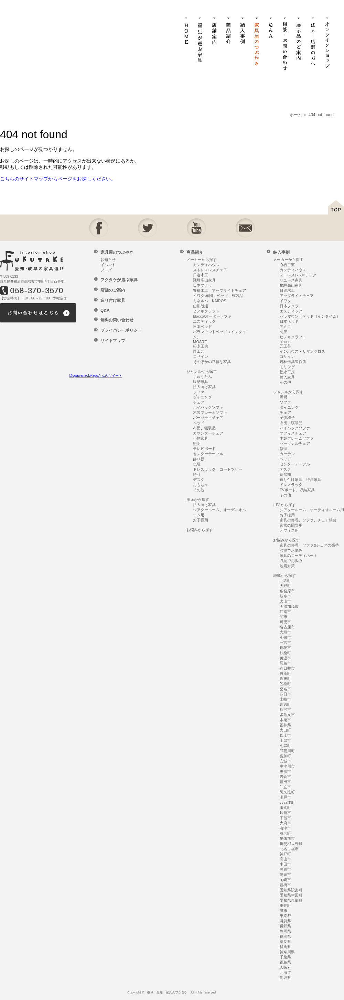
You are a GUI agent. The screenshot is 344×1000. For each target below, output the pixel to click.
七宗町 (285, 746)
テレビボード (204, 449)
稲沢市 (285, 709)
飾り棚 (198, 459)
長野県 (285, 926)
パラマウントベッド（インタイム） (310, 316)
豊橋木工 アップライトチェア (219, 290)
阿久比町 (287, 792)
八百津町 (287, 802)
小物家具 (200, 438)
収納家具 (200, 382)
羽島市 (285, 663)
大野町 (285, 586)
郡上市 (285, 735)
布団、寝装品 (204, 428)
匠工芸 (198, 351)
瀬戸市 (285, 797)
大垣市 (285, 632)
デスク (198, 479)
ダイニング (202, 397)
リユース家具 (291, 280)
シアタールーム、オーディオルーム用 (312, 510)
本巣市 (285, 720)
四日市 (285, 694)
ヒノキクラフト (206, 311)
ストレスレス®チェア (298, 275)
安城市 (285, 761)
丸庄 (283, 332)
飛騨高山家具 (204, 280)
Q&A (105, 310)
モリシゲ (287, 367)
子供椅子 (287, 418)
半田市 (285, 864)
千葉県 (285, 957)
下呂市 (285, 818)
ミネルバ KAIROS (209, 301)
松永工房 (200, 346)
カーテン (287, 454)
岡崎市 (285, 880)
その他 (198, 490)
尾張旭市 (287, 838)
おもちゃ (200, 485)
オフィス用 (289, 530)
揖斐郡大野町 (291, 844)
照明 (197, 443)
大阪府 (285, 967)
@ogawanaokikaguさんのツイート (95, 375)
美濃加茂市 (289, 606)
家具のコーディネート (299, 555)
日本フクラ (202, 285)
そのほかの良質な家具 (212, 362)
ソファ (198, 392)
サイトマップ (112, 340)
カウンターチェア (208, 433)
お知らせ (108, 259)
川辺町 (285, 704)
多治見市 (287, 715)
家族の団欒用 (291, 525)
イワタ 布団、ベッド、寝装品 (218, 296)
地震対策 (287, 566)
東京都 (285, 916)
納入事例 (281, 252)
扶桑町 (285, 653)
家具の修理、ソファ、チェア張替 (308, 520)
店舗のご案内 (112, 290)
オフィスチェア (293, 433)
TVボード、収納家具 (297, 490)
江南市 (285, 611)
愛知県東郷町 (291, 900)
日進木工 (200, 275)
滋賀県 (285, 921)
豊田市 (285, 782)
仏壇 (197, 464)
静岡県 (285, 931)
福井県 (285, 725)
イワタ (285, 301)
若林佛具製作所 (293, 362)
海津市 (285, 828)
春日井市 (287, 668)
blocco (285, 342)
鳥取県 (285, 978)
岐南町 (285, 673)
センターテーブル (208, 454)
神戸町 (285, 854)
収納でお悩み (291, 561)
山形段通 (200, 306)
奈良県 (285, 941)
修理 (283, 449)
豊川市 (285, 869)
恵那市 (285, 771)
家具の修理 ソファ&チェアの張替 (309, 545)
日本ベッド (202, 327)
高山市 (285, 859)
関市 (283, 617)
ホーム (296, 114)
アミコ (285, 327)
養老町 (285, 833)
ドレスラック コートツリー (217, 469)
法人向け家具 (204, 387)
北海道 (285, 972)
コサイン (200, 356)
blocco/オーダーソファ (212, 316)
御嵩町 (285, 807)
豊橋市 (285, 885)
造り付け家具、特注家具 (300, 479)
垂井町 (285, 905)
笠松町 (285, 684)
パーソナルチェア (208, 418)
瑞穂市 (285, 648)
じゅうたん (202, 376)
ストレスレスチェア (210, 270)
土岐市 (285, 699)
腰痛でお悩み (291, 550)
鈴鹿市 (285, 813)
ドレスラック (291, 485)
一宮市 (285, 642)
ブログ (106, 270)
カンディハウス (206, 265)
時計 (197, 474)
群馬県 (285, 947)
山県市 (285, 740)
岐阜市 (285, 596)
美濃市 (285, 658)
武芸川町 (287, 751)
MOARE (200, 342)
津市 (283, 911)
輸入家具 (287, 377)
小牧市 (285, 637)
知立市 (285, 787)
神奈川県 (287, 952)
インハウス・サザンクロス (302, 351)
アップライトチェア (297, 296)
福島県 (285, 962)
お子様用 (200, 520)
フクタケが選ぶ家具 (119, 279)
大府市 (285, 823)
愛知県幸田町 (291, 895)
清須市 (285, 874)
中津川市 (287, 766)
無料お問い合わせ (116, 320)
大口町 (285, 730)
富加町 (285, 756)
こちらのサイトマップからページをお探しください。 (58, 179)
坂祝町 (285, 679)
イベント (108, 265)
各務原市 (287, 591)
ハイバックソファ (208, 407)
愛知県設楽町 (291, 890)
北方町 (285, 581)
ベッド (198, 423)
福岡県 (285, 936)
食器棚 (285, 474)
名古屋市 (287, 627)
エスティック (204, 321)
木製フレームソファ (210, 412)
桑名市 (285, 689)
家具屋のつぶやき (116, 252)
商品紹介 (194, 252)
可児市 (285, 622)
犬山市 (285, 601)
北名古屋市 (289, 849)
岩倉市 (285, 776)
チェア (198, 402)
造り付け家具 (112, 300)
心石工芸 (287, 265)
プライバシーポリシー (121, 330)
